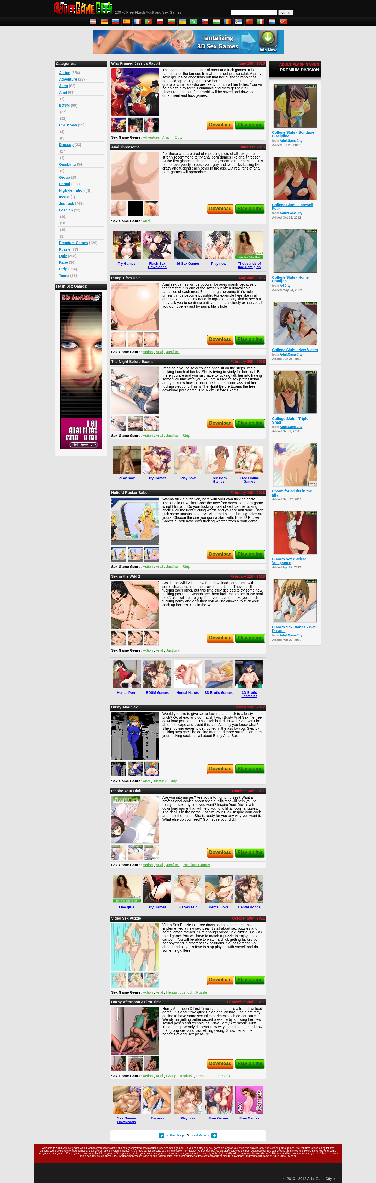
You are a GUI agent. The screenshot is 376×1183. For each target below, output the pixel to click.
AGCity (285, 286)
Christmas (68, 125)
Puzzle (64, 249)
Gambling (67, 164)
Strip (63, 269)
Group (64, 177)
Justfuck (66, 203)
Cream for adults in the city (292, 493)
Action (64, 73)
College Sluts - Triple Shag (290, 420)
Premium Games (73, 243)
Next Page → (200, 1135)
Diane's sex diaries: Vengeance (289, 561)
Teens (64, 275)
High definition (72, 190)
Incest (64, 197)
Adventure (68, 79)
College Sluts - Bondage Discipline (293, 134)
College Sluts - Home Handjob (290, 279)
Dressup (66, 145)
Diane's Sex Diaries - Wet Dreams (293, 629)
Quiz (63, 256)
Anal (63, 92)
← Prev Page (175, 1135)
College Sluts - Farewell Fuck (292, 206)
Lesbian (66, 210)
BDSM (64, 105)
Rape (63, 262)
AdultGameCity (291, 141)
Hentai (64, 184)
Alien (63, 86)
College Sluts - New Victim (295, 350)
